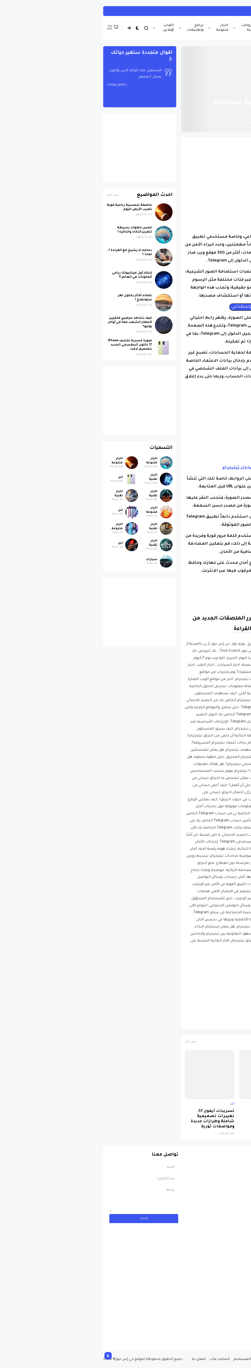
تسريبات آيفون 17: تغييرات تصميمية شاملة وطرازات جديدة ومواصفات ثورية (113, 1119)
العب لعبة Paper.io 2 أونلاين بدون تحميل (185, 11)
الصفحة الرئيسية (226, 91)
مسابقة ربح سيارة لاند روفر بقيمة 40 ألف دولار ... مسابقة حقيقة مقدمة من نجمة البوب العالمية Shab (210, 1327)
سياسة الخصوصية (183, 1359)
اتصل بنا (99, 1359)
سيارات (52, 559)
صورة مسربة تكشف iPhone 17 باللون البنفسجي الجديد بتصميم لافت (223, 1119)
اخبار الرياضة (175, 28)
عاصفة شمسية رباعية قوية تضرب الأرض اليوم (29, 207)
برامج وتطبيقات (95, 28)
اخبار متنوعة (123, 28)
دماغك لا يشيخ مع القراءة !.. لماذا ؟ (29, 252)
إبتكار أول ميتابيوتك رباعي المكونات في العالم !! (32, 275)
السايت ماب (120, 1359)
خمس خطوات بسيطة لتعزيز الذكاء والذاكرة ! (35, 230)
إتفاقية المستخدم (149, 1359)
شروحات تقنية (149, 28)
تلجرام (196, 1022)
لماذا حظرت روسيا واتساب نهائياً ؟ (170, 1114)
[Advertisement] (164, 175)
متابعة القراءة (152, 629)
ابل (241, 1103)
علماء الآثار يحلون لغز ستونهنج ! (35, 298)
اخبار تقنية (199, 28)
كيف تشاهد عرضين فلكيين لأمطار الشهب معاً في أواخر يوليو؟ (30, 322)
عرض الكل (91, 1042)
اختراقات (213, 1022)
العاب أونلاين (69, 28)
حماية (180, 1022)
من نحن (209, 1359)
